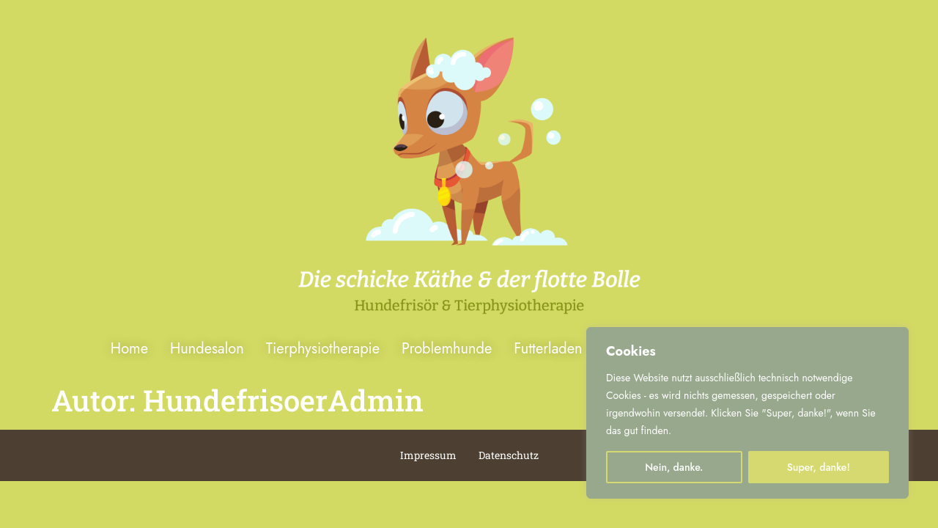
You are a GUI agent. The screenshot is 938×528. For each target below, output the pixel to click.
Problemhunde (447, 348)
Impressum (428, 455)
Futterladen (548, 348)
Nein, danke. (674, 467)
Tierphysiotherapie (323, 348)
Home (129, 348)
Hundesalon (207, 348)
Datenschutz (509, 455)
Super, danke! (818, 467)
